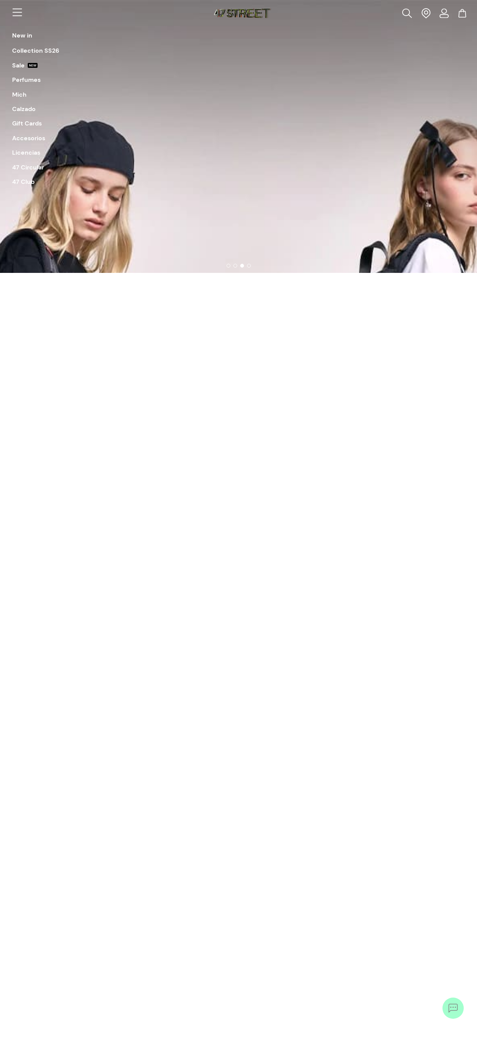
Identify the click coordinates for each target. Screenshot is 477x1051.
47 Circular (28, 167)
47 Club (23, 182)
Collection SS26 (35, 50)
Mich (19, 94)
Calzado (24, 109)
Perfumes (26, 80)
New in (22, 35)
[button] (408, 13)
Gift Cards (27, 123)
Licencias (26, 152)
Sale (25, 65)
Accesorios (28, 138)
